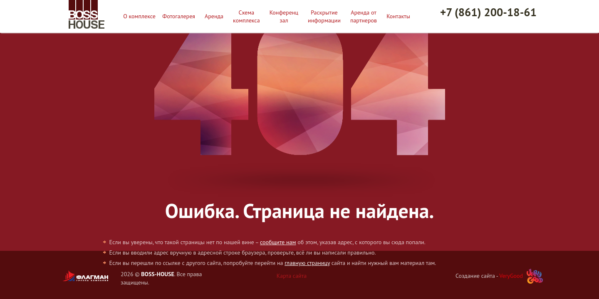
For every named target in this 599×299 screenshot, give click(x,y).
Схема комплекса (246, 16)
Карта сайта (292, 275)
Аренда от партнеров (363, 16)
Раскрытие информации (324, 16)
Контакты (398, 16)
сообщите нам (278, 242)
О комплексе (139, 16)
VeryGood (511, 275)
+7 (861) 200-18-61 (488, 12)
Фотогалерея (178, 16)
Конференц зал (284, 16)
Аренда (214, 16)
